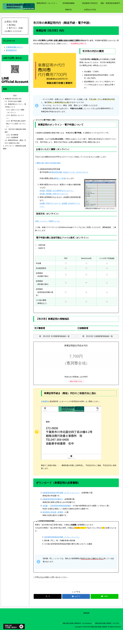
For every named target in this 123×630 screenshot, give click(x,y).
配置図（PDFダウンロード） (57, 194)
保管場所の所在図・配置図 (52, 512)
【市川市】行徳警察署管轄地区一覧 (99, 336)
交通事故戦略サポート (14, 47)
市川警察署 (14, 135)
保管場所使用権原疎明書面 (60, 506)
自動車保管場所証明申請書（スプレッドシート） (61, 493)
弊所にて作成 (60, 178)
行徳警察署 (14, 137)
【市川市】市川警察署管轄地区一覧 (56, 336)
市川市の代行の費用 (14, 101)
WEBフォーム (54, 221)
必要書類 (44, 401)
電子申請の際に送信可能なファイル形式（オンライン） (16, 123)
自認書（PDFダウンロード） (51, 203)
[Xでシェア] (48, 596)
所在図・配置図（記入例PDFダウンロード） (57, 191)
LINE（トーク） (41, 221)
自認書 (45, 506)
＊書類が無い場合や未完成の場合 (48, 163)
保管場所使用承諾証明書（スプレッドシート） (62, 537)
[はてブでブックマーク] (76, 596)
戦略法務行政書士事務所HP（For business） (78, 623)
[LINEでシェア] (104, 596)
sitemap (86, 613)
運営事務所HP (11, 50)
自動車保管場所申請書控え (52, 499)
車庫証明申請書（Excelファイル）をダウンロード (69, 172)
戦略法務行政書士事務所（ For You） (107, 623)
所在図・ (43, 194)
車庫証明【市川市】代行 (13, 99)
